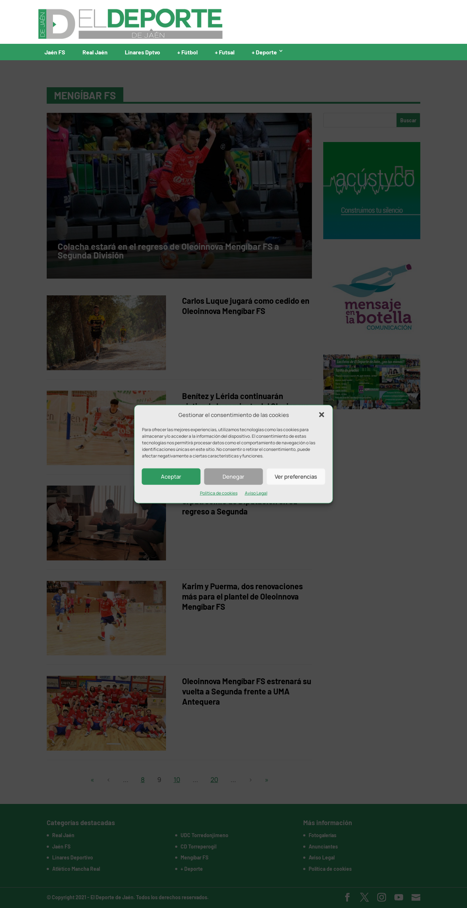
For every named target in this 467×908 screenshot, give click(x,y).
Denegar (233, 476)
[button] (321, 414)
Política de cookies (219, 493)
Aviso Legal (256, 493)
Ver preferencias (296, 476)
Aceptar (171, 476)
